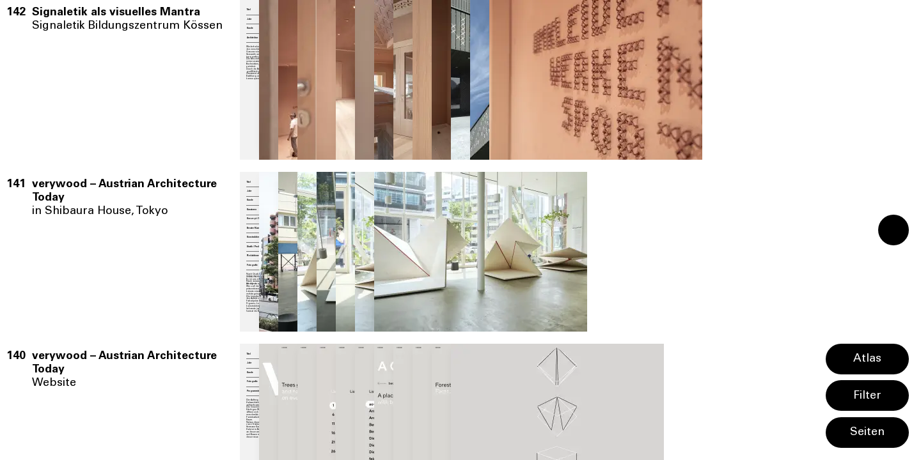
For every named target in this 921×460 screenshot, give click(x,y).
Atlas (867, 359)
